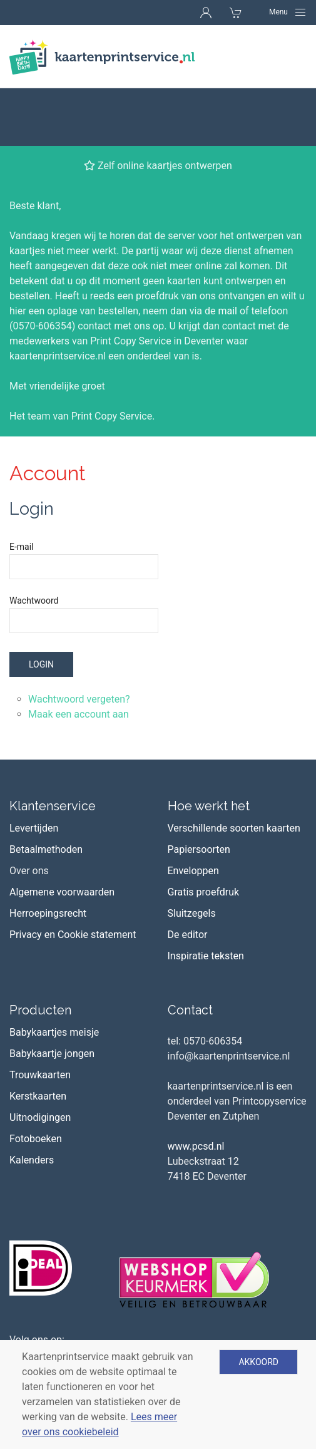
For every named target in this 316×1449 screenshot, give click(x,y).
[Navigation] (288, 12)
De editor (188, 877)
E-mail (21, 489)
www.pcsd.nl (196, 1089)
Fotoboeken (35, 1081)
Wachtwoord (33, 543)
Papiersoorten (199, 792)
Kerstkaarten (37, 1038)
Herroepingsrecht (47, 856)
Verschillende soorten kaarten (234, 770)
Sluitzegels (192, 856)
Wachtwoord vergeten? (79, 641)
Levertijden (33, 770)
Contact (190, 952)
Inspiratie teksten (206, 898)
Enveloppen (193, 813)
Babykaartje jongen (51, 996)
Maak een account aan (78, 657)
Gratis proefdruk (204, 834)
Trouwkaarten (40, 1017)
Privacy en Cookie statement (72, 877)
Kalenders (31, 1102)
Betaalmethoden (46, 792)
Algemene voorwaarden (62, 834)
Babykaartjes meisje (54, 975)
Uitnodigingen (40, 1060)
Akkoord (258, 1362)
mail (227, 253)
